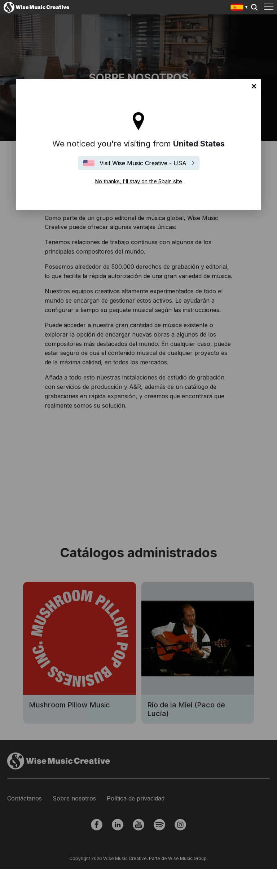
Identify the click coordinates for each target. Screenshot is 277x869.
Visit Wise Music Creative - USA (143, 163)
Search (254, 7)
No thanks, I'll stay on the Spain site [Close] (254, 86)
